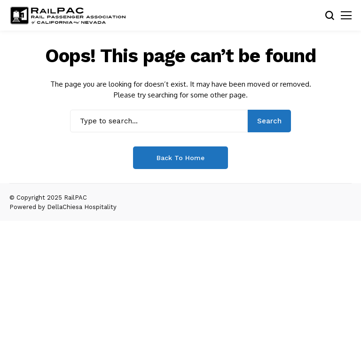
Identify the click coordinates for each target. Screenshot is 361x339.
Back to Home (180, 157)
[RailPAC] (68, 15)
